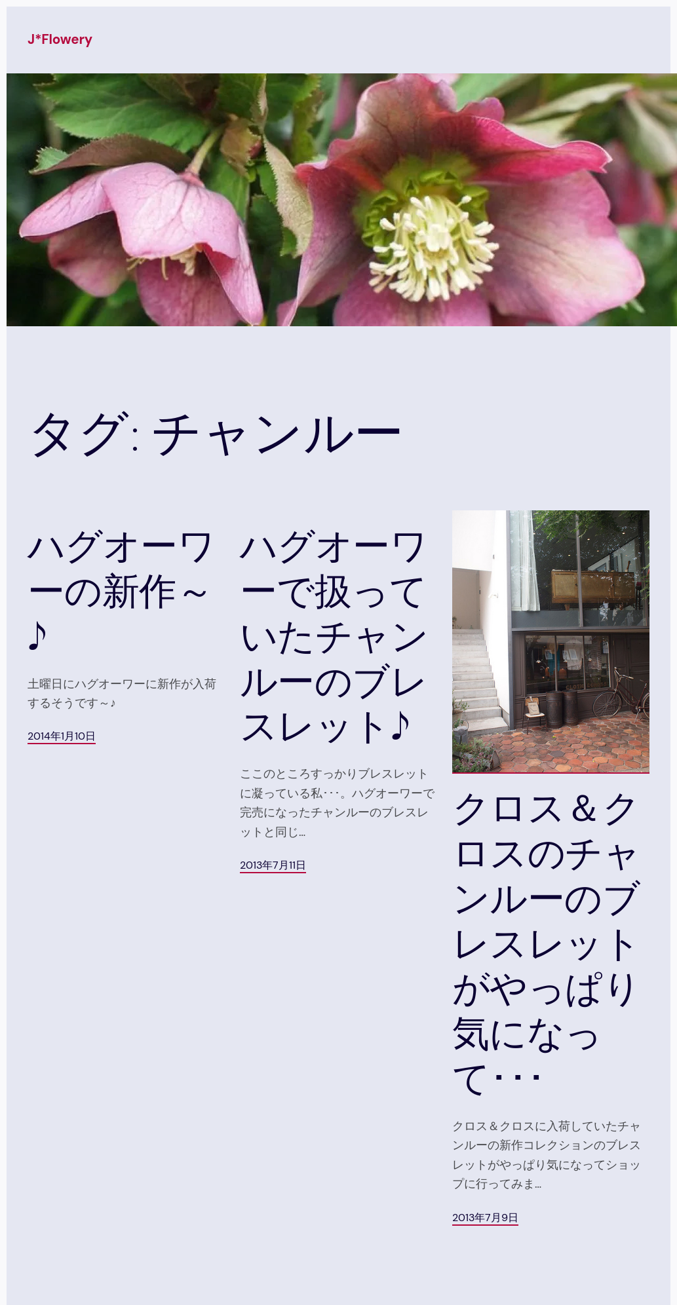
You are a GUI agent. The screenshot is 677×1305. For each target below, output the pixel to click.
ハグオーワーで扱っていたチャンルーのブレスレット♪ (334, 636)
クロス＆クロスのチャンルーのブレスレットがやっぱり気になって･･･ (546, 943)
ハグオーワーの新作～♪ (121, 591)
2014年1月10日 (62, 736)
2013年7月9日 (485, 1217)
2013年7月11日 (273, 865)
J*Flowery (60, 39)
